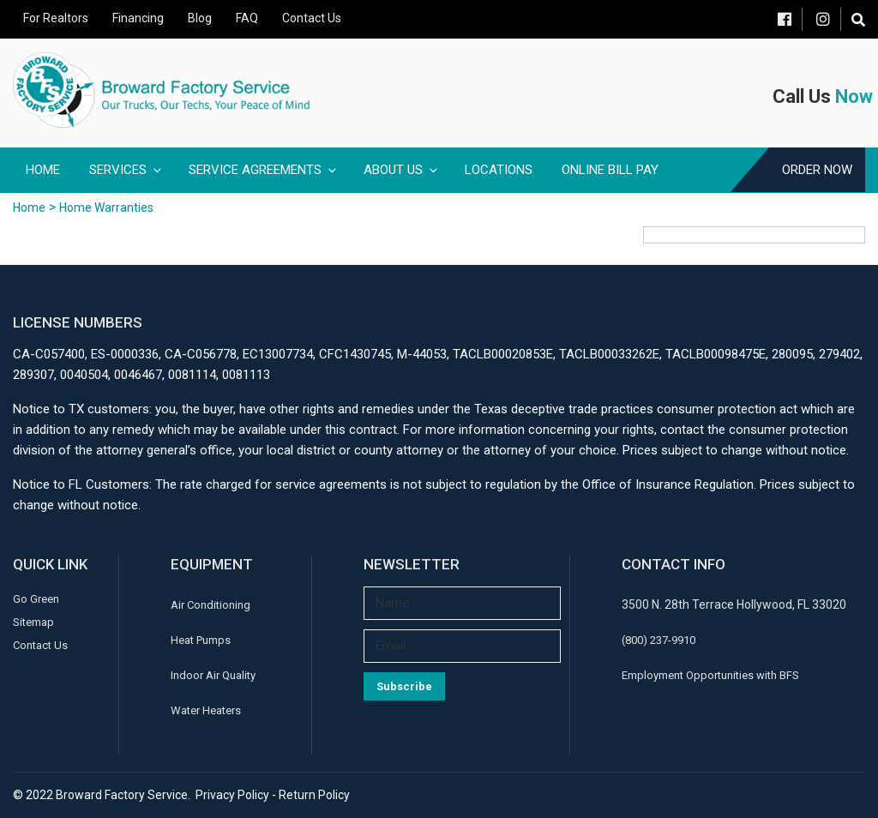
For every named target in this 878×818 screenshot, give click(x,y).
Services (126, 169)
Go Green (36, 598)
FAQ (247, 18)
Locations (498, 169)
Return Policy (314, 795)
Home (43, 169)
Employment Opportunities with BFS (710, 675)
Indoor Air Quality (213, 675)
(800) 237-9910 (658, 640)
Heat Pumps (201, 640)
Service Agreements (264, 169)
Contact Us (311, 18)
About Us (402, 169)
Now (854, 96)
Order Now (817, 169)
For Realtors (55, 18)
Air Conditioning (210, 604)
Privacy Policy (232, 795)
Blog (200, 18)
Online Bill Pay (610, 169)
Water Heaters (206, 710)
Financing (138, 18)
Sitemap (33, 622)
